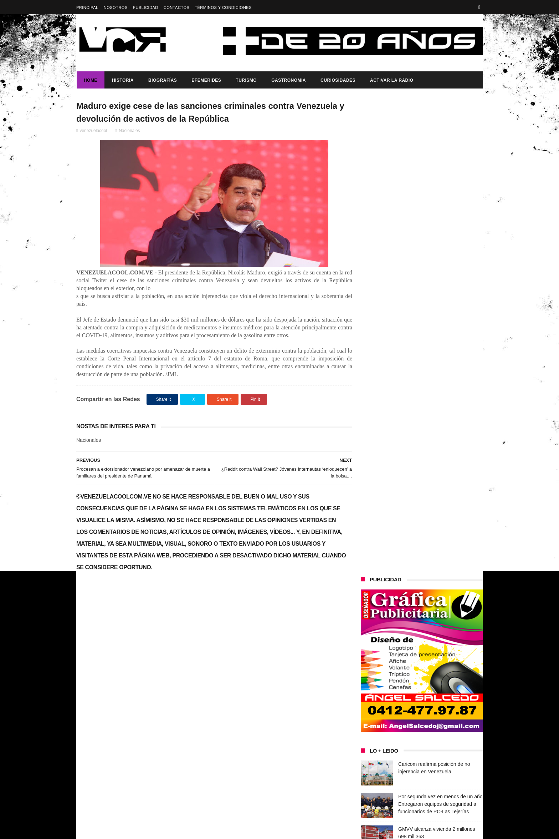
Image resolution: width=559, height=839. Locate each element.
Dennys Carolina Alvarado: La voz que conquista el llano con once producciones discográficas (435, 446)
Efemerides (206, 80)
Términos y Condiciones (223, 7)
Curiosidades (337, 80)
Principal (87, 7)
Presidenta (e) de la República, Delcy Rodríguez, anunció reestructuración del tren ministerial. (439, 548)
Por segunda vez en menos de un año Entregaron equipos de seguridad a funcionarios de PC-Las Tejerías (440, 329)
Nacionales (129, 130)
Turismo (245, 80)
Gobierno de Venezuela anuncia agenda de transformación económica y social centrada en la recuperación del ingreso (138, 711)
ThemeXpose (203, 830)
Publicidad (145, 7)
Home (90, 80)
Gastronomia (288, 80)
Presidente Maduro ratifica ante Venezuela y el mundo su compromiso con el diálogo (440, 394)
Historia (122, 80)
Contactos (177, 7)
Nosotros (116, 7)
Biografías (162, 80)
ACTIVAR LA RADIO (391, 80)
